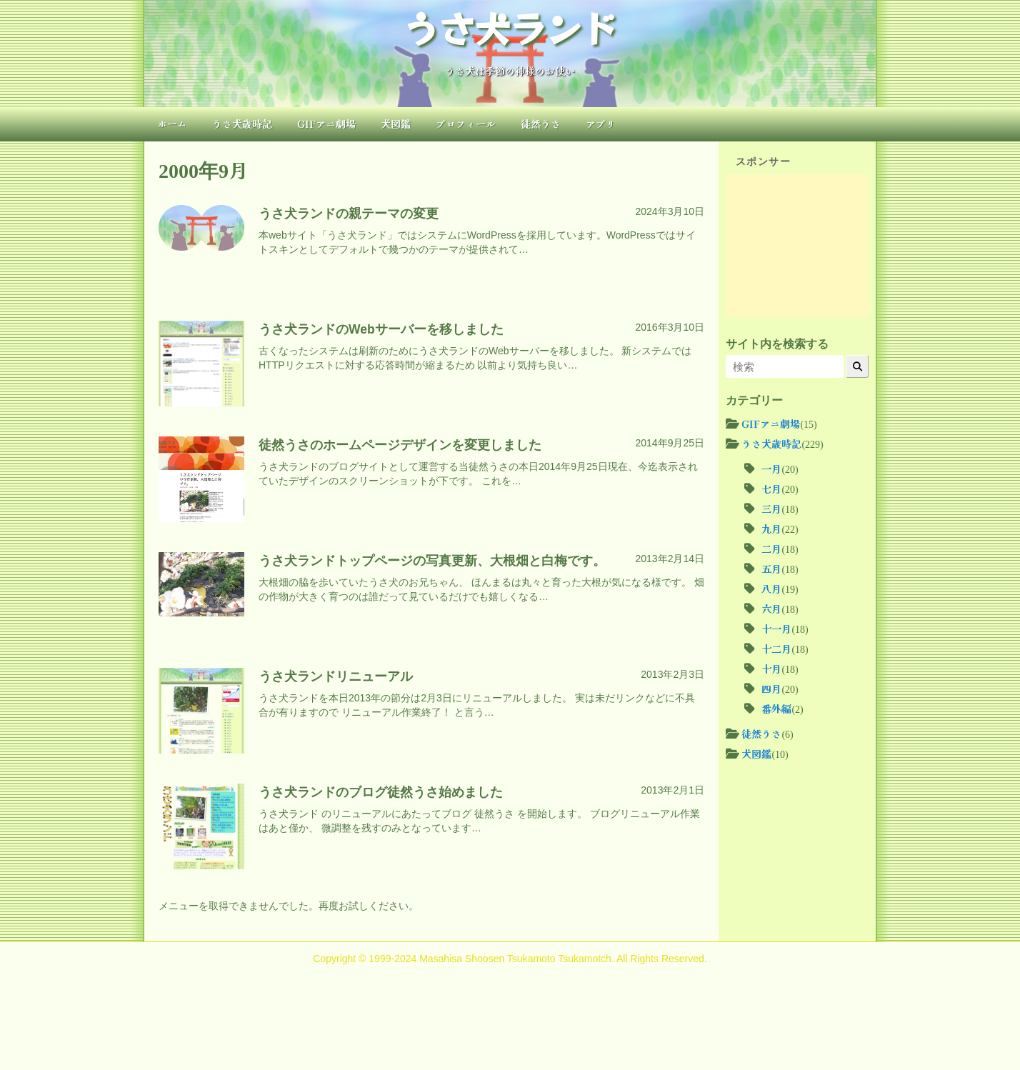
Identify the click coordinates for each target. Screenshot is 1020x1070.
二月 (771, 548)
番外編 (776, 708)
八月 (771, 588)
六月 (771, 608)
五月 (771, 568)
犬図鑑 (396, 123)
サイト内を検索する (777, 343)
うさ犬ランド (510, 27)
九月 (771, 528)
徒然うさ (541, 123)
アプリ (601, 123)
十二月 (776, 648)
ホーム (172, 123)
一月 (771, 468)
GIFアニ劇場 (326, 123)
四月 (771, 688)
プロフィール (466, 123)
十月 (771, 668)
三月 (771, 508)
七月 (771, 488)
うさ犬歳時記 (242, 123)
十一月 (776, 628)
